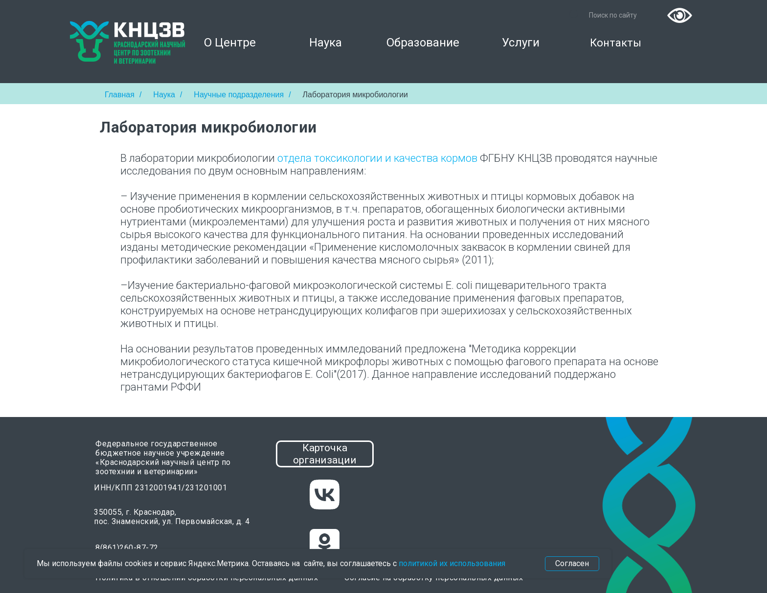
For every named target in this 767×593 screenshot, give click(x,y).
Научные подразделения (239, 94)
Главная (120, 94)
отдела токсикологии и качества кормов (377, 158)
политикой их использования (452, 563)
